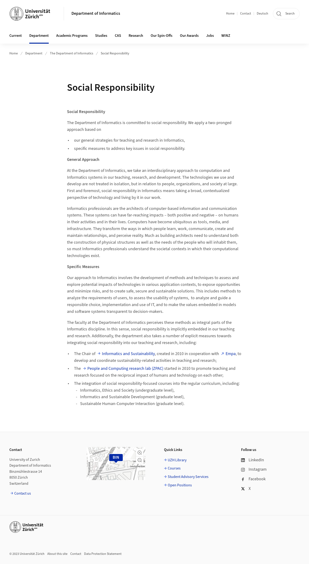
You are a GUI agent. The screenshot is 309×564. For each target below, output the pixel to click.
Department (33, 53)
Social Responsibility (115, 53)
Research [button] (136, 35)
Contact (245, 13)
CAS (118, 35)
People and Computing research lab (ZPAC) (125, 368)
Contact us (22, 493)
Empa (231, 354)
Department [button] (39, 35)
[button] (139, 452)
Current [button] (15, 35)
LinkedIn (252, 460)
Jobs (210, 35)
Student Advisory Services (188, 476)
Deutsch (262, 13)
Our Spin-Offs (161, 35)
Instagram (254, 469)
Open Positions (180, 485)
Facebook (253, 479)
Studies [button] (101, 35)
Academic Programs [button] (72, 35)
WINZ (225, 35)
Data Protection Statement (103, 554)
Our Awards (189, 35)
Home (230, 13)
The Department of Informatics (71, 53)
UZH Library (177, 460)
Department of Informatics (95, 13)
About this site (57, 554)
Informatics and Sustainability (128, 354)
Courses (174, 468)
